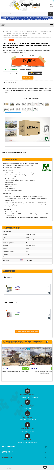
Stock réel (27, 440)
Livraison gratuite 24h (27, 406)
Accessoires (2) (27, 78)
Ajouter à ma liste (10, 82)
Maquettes (8, 31)
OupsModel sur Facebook (27, 395)
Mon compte (7, 457)
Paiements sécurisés (27, 428)
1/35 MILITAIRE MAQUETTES (32, 31)
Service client (27, 417)
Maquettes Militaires (18, 31)
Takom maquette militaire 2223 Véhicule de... (16, 371)
